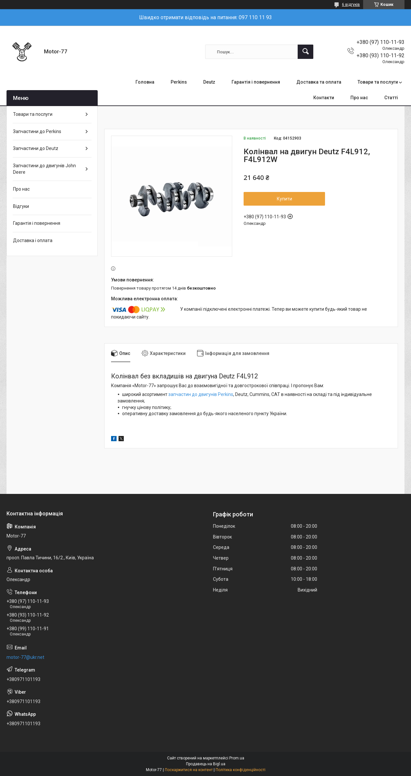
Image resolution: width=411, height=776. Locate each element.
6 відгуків (351, 4)
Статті (391, 97)
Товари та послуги (378, 82)
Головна (144, 82)
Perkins (179, 82)
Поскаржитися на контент (189, 770)
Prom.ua (236, 758)
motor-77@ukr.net (25, 657)
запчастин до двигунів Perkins (200, 394)
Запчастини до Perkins (37, 131)
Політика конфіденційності (240, 770)
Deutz (209, 82)
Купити (284, 198)
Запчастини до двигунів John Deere (44, 169)
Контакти (323, 97)
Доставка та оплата (318, 82)
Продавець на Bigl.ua (205, 764)
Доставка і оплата (32, 240)
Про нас (359, 97)
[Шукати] (305, 52)
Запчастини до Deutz (35, 148)
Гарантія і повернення (256, 82)
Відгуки (21, 206)
